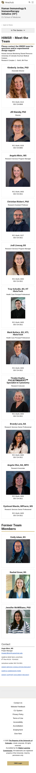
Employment (18, 730)
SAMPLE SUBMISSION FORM (11, 671)
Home (11, 25)
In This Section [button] (18, 30)
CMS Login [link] (18, 763)
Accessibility (18, 722)
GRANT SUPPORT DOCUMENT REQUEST (15, 675)
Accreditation (18, 726)
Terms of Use (18, 718)
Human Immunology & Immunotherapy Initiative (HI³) (13, 11)
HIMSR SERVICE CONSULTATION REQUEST (16, 667)
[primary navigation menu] (33, 2)
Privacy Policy (18, 714)
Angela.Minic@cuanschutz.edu (12, 653)
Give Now (18, 734)
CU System (18, 711)
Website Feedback (18, 707)
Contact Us (18, 703)
